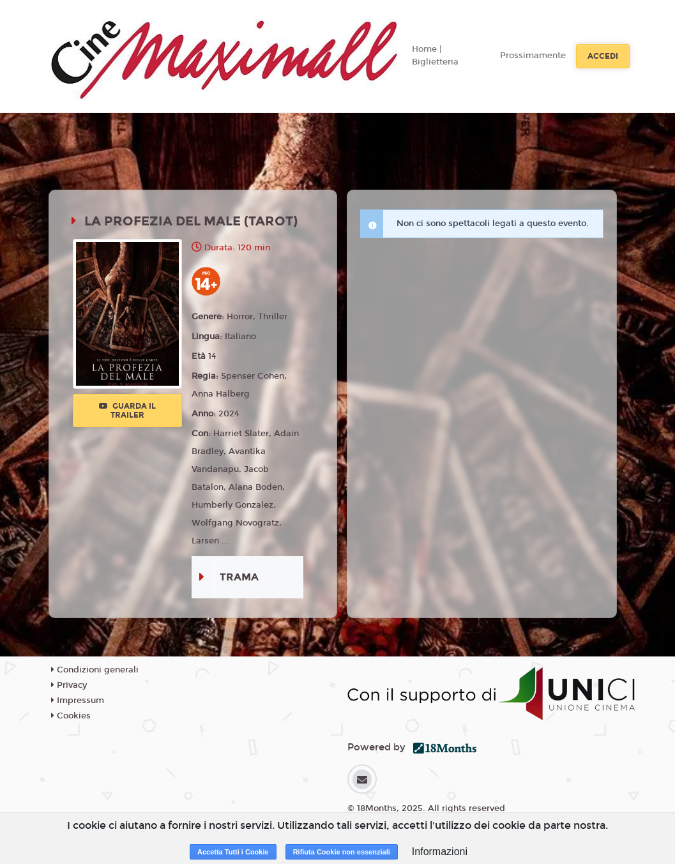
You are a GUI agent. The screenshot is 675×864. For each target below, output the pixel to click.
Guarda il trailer (127, 411)
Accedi (603, 56)
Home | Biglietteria (435, 55)
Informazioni (439, 851)
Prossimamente (533, 55)
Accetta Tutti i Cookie (233, 852)
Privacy (69, 685)
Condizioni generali (95, 670)
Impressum (77, 700)
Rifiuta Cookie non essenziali (341, 852)
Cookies (71, 716)
